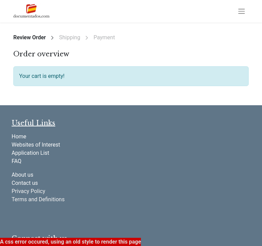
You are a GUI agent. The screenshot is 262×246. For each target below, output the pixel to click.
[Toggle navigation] (241, 11)
